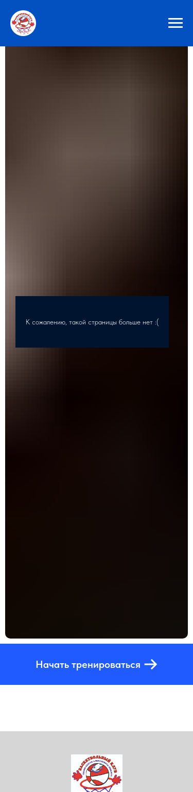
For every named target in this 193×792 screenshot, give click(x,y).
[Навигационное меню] (175, 23)
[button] (96, 664)
